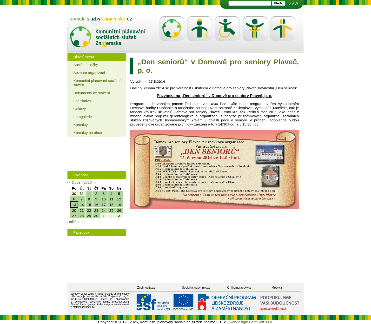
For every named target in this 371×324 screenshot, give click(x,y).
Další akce (76, 222)
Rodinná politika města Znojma (95, 162)
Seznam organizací (89, 73)
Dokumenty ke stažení (91, 93)
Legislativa (82, 101)
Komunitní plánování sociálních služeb (99, 83)
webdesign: (239, 322)
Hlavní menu (83, 57)
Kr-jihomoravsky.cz (239, 287)
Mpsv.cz (277, 287)
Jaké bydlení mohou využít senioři (97, 147)
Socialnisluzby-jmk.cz (196, 287)
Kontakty (80, 125)
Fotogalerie (82, 117)
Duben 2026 (82, 182)
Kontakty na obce (87, 133)
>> (94, 182)
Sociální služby (85, 65)
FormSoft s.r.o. (261, 322)
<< (69, 182)
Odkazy (79, 109)
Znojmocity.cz (146, 287)
